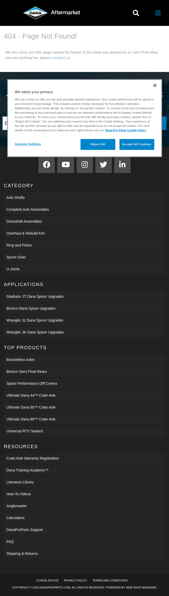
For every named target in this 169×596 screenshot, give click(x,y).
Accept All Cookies (136, 144)
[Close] (154, 85)
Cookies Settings (28, 144)
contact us (61, 58)
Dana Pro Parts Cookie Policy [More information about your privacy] (125, 130)
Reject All (98, 144)
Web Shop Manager (141, 587)
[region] (84, 118)
